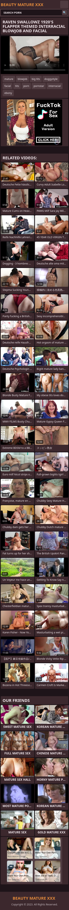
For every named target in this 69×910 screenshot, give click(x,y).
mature (8, 79)
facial (7, 86)
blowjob (22, 79)
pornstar (38, 86)
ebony (8, 93)
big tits (36, 79)
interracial (54, 86)
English (64, 4)
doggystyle (51, 79)
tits (17, 86)
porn (26, 86)
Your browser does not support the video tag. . (34, 55)
